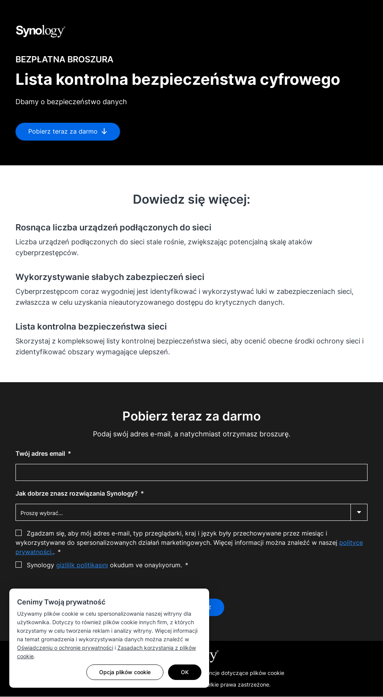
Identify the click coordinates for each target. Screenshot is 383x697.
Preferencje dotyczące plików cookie (237, 673)
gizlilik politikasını (82, 565)
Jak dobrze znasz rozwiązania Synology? (77, 493)
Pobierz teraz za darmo (67, 132)
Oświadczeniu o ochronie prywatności (65, 647)
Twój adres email (41, 453)
